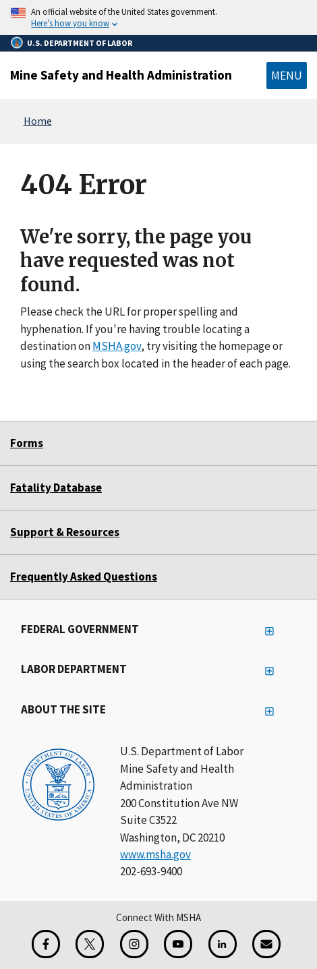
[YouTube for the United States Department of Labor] (178, 944)
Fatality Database (56, 487)
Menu (286, 75)
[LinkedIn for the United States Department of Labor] (222, 944)
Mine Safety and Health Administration (121, 75)
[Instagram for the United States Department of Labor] (134, 944)
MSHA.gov (116, 346)
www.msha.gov (155, 854)
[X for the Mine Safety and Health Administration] (90, 944)
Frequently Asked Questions (83, 576)
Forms (26, 443)
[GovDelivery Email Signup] (266, 944)
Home (38, 120)
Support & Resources (64, 532)
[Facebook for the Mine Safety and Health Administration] (46, 944)
